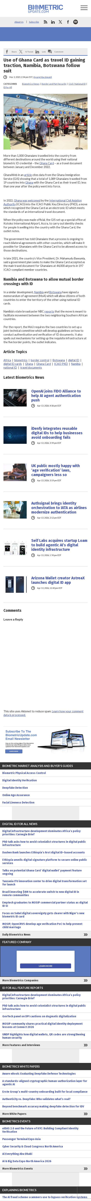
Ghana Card (46, 163)
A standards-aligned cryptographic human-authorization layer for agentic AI (44, 1082)
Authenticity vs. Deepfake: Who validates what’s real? (36, 1099)
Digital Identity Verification (19, 780)
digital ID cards (12, 364)
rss (45, 21)
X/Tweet (29, 51)
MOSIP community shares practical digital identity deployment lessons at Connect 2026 (42, 1025)
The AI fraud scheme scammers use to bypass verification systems (44, 1197)
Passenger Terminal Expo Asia (21, 1139)
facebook (68, 21)
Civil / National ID (77, 84)
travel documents (31, 367)
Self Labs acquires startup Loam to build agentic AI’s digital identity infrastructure (59, 545)
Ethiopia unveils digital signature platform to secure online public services (44, 861)
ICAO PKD (61, 364)
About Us (19, 22)
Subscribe (34, 22)
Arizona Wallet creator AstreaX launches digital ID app (58, 580)
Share (14, 51)
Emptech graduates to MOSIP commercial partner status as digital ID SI (45, 904)
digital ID (73, 360)
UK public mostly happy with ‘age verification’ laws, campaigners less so (55, 470)
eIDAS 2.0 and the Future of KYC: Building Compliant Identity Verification (40, 1130)
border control (40, 360)
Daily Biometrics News (16, 934)
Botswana (55, 292)
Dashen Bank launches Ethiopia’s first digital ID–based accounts (43, 852)
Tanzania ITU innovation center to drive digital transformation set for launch (44, 883)
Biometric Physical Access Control (24, 773)
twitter (60, 21)
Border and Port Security (54, 84)
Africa (7, 360)
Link (44, 51)
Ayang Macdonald (43, 77)
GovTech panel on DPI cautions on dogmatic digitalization (39, 1016)
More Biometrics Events (17, 1168)
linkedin (52, 21)
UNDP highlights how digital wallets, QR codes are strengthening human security (43, 1036)
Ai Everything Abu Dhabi (17, 1154)
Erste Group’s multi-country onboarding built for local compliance (45, 1091)
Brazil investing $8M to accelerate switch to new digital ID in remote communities (40, 893)
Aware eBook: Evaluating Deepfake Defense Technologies (39, 1073)
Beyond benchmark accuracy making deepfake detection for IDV (43, 1106)
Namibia (39, 292)
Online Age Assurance (16, 795)
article (28, 175)
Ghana (29, 182)
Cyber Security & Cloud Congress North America (32, 1146)
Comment (58, 51)
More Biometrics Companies (20, 980)
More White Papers (14, 1114)
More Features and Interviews (21, 1045)
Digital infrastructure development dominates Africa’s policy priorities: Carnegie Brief (41, 832)
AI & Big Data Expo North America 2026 (26, 1161)
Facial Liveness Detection (18, 802)
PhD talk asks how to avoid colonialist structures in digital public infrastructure (44, 843)
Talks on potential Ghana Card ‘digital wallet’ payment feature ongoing (42, 872)
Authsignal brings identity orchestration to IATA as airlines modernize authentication (59, 507)
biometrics (20, 360)
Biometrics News (30, 84)
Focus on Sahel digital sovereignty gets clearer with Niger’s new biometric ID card (43, 915)
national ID (10, 367)
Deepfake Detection (15, 787)
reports (49, 311)
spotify (75, 21)
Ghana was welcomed (27, 200)
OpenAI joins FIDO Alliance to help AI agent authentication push (56, 395)
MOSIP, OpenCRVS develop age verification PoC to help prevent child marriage (42, 925)
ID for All (7, 87)
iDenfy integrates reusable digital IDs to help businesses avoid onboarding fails (56, 433)
